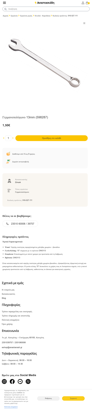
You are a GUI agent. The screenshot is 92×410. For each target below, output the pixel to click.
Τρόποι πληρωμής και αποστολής (16, 315)
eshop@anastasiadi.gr (12, 347)
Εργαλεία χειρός (26, 15)
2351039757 (7, 342)
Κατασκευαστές (8, 294)
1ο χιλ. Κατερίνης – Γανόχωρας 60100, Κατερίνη (23, 337)
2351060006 (20, 342)
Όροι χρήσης (7, 324)
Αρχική (5, 15)
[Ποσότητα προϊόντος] (8, 138)
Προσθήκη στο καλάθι (51, 138)
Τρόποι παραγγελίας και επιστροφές (17, 311)
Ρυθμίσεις (48, 398)
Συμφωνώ (73, 398)
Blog (4, 298)
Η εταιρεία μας (8, 289)
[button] (84, 23)
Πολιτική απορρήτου (10, 319)
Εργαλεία (14, 15)
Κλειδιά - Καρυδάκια (42, 15)
